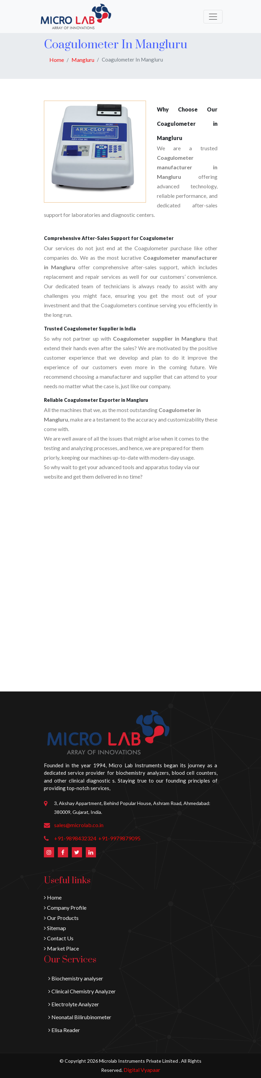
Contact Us (59, 938)
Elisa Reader (64, 1030)
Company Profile (65, 907)
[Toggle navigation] (213, 16)
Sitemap (55, 928)
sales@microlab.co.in (78, 825)
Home (56, 59)
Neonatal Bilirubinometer (79, 1017)
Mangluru (82, 59)
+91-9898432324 (75, 838)
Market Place (61, 948)
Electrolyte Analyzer (73, 1004)
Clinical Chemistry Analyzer (82, 991)
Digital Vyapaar (142, 1069)
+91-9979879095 (119, 838)
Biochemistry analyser (75, 978)
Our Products (61, 917)
